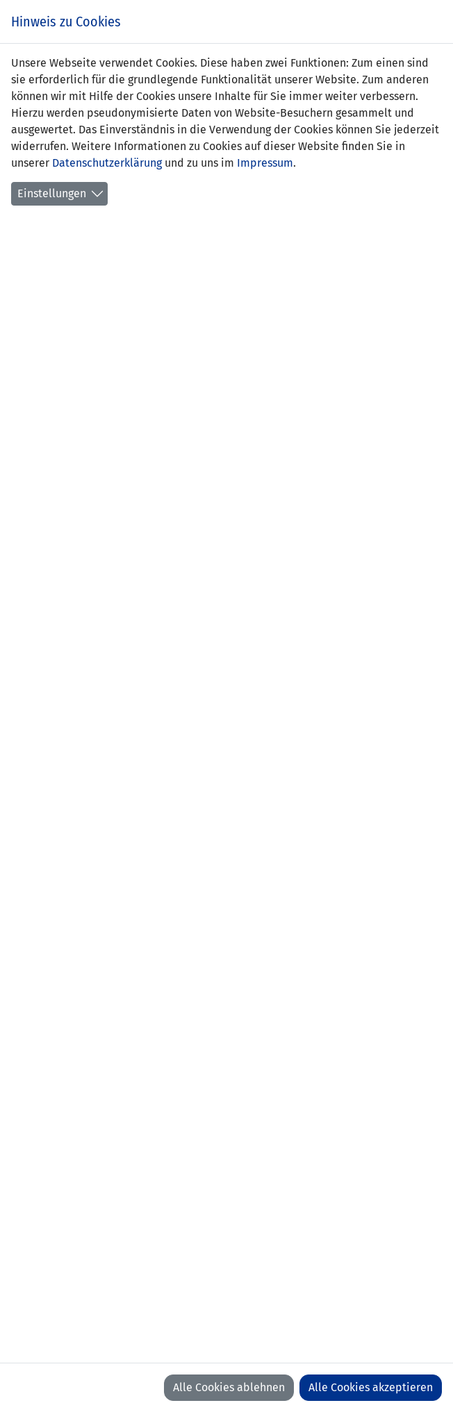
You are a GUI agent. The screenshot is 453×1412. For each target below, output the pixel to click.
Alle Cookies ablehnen (229, 1387)
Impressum (265, 162)
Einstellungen (51, 193)
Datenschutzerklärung (107, 162)
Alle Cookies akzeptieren (370, 1387)
